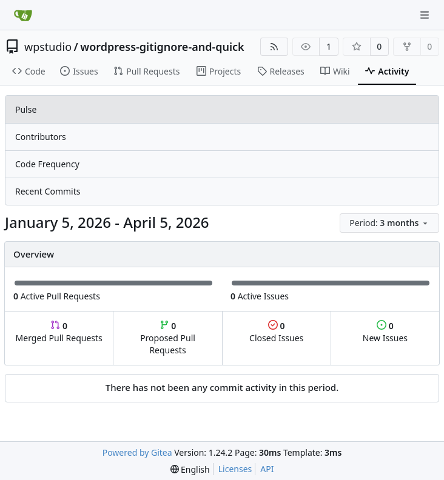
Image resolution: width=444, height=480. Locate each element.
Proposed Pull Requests (167, 338)
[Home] (23, 15)
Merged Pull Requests (59, 332)
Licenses (235, 469)
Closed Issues (276, 332)
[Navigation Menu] (426, 15)
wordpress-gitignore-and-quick (162, 47)
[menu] (389, 223)
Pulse (25, 109)
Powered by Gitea (137, 452)
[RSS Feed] (274, 47)
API (267, 469)
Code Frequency (47, 164)
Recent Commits (47, 191)
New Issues (385, 332)
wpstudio (48, 47)
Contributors (40, 136)
